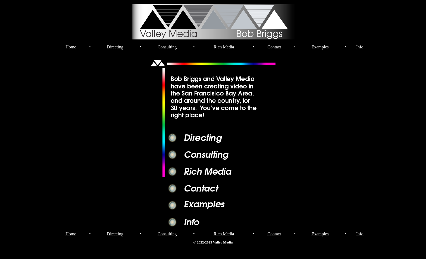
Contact (274, 47)
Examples (320, 47)
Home (70, 47)
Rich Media (224, 47)
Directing (115, 47)
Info (360, 47)
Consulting (167, 47)
